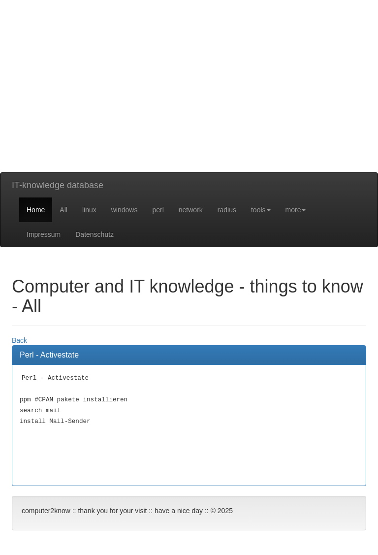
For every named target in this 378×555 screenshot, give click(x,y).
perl (157, 210)
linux (89, 210)
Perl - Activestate (49, 355)
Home (36, 210)
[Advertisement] (189, 103)
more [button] (295, 210)
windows (124, 210)
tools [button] (261, 210)
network (191, 210)
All (63, 210)
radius (227, 210)
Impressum (44, 234)
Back (19, 340)
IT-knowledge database (57, 185)
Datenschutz (94, 234)
